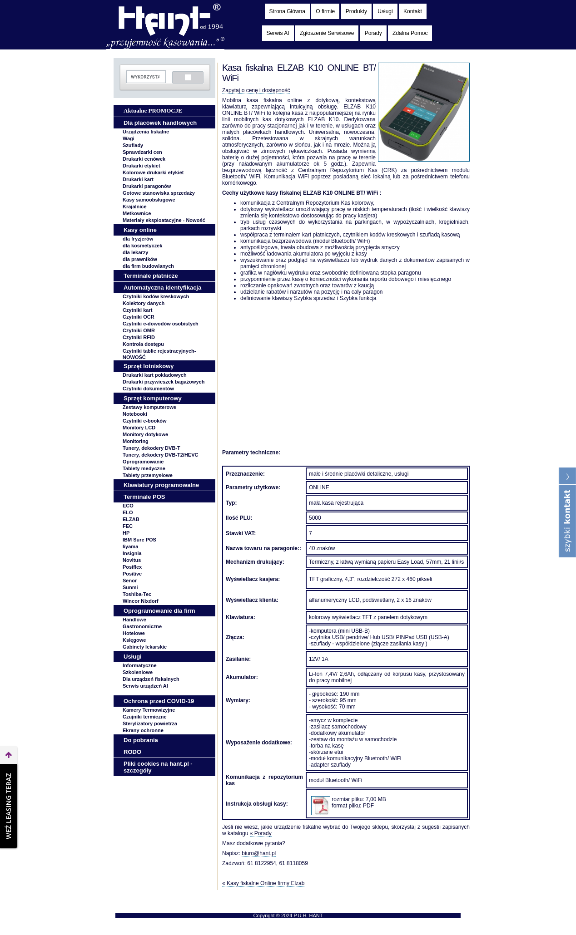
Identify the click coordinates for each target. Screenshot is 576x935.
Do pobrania (141, 740)
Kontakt (412, 11)
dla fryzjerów (138, 238)
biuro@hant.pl (259, 853)
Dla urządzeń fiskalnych (151, 679)
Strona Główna (287, 11)
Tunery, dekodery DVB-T (151, 448)
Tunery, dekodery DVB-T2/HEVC (160, 455)
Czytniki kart (137, 310)
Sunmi (130, 587)
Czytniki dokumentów (148, 388)
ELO (128, 512)
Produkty (356, 11)
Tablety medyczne (144, 468)
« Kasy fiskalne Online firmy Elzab (263, 883)
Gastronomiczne (142, 626)
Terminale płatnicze (151, 275)
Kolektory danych (143, 303)
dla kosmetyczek (142, 245)
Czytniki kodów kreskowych (156, 296)
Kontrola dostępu (143, 344)
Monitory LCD (139, 427)
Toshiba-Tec (137, 594)
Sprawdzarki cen (142, 152)
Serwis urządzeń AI (145, 686)
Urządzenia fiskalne (146, 131)
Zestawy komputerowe (149, 407)
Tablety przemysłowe (148, 475)
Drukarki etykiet (141, 165)
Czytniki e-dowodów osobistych (161, 323)
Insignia (132, 553)
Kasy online (140, 229)
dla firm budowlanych (148, 266)
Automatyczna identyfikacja (162, 287)
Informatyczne (140, 665)
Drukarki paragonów (147, 186)
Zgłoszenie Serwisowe (327, 33)
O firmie (325, 11)
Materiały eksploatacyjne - (164, 220)
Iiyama (130, 546)
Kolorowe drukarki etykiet (153, 172)
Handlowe (134, 619)
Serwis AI (278, 33)
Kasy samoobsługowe (149, 199)
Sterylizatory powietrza (150, 723)
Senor (130, 580)
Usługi (384, 11)
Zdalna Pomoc (409, 33)
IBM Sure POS (139, 539)
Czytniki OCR (138, 317)
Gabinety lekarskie (145, 647)
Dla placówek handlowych (160, 122)
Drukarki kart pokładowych (155, 375)
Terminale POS (144, 496)
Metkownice (137, 213)
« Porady (261, 833)
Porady (373, 33)
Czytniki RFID (139, 337)
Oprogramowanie (143, 461)
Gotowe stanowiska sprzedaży (159, 193)
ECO (128, 505)
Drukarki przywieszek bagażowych (163, 381)
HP (126, 533)
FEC (128, 526)
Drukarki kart (138, 179)
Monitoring (136, 441)
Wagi (128, 138)
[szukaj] (145, 77)
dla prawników (140, 259)
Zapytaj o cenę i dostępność (256, 90)
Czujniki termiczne (145, 716)
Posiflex (132, 567)
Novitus (132, 560)
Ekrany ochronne (143, 730)
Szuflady (133, 145)
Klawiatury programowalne (161, 485)
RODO (132, 751)
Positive (132, 573)
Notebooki (135, 414)
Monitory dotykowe (145, 434)
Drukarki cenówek (144, 159)
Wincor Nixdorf (141, 601)
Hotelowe (134, 633)
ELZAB (131, 519)
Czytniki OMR (139, 330)
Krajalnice (135, 206)
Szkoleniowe (138, 672)
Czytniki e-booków (145, 420)
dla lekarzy (135, 252)
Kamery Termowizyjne (149, 710)
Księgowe (134, 640)
